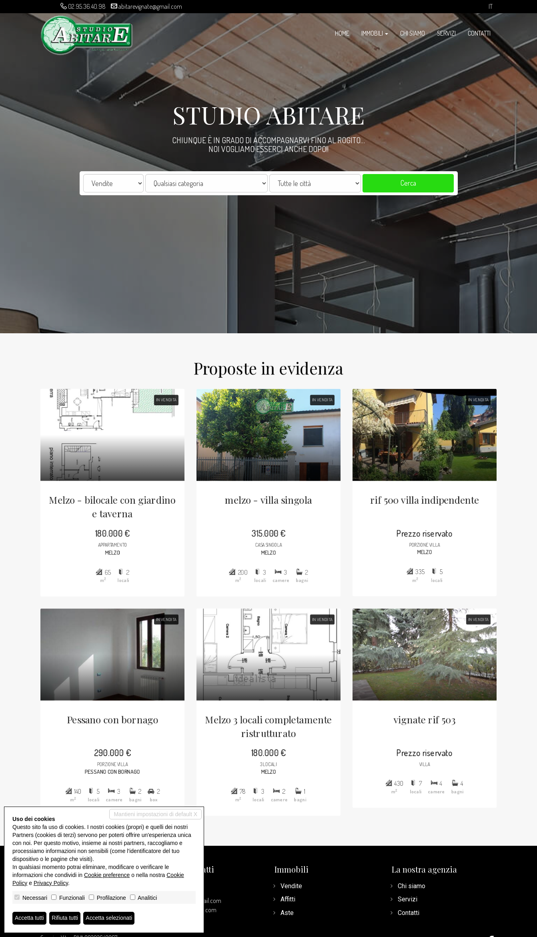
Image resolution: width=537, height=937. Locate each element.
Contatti (479, 33)
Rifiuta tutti (65, 918)
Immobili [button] (374, 33)
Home (342, 33)
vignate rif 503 (429, 723)
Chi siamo (412, 33)
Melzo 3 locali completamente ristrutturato (268, 730)
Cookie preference (107, 875)
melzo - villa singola (269, 496)
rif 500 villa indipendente (429, 496)
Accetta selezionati (109, 918)
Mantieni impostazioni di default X (155, 814)
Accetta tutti (29, 918)
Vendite (291, 886)
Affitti (288, 899)
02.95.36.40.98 (87, 6)
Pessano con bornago (107, 723)
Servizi (446, 33)
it (491, 6)
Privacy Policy (51, 883)
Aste (287, 913)
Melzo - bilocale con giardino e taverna (107, 503)
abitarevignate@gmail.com (150, 6)
